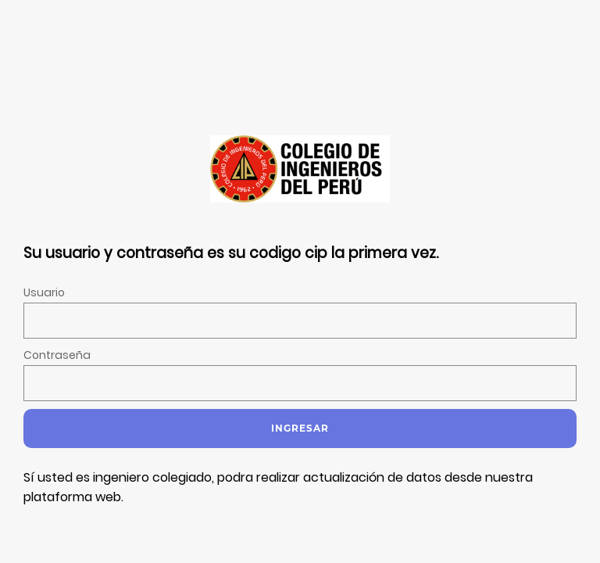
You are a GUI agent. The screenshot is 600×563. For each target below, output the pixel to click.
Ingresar (300, 428)
